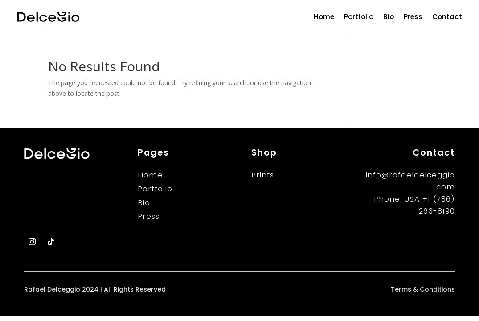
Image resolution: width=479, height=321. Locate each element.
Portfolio (358, 16)
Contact (447, 16)
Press (413, 16)
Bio (388, 16)
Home (324, 16)
